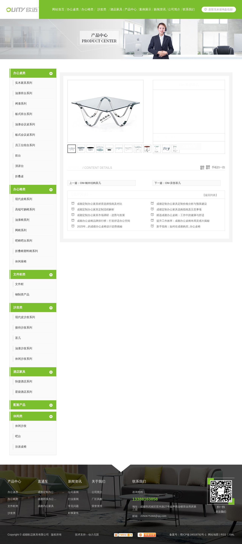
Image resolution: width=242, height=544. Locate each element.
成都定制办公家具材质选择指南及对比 (99, 203)
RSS (224, 534)
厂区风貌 (97, 499)
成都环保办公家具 (48, 499)
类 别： (163, 137)
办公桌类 (73, 9)
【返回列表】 (210, 195)
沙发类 (101, 9)
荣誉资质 (97, 506)
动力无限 (93, 534)
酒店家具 (116, 9)
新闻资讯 (160, 9)
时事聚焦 (73, 513)
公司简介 (174, 9)
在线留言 (189, 146)
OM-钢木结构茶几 (90, 182)
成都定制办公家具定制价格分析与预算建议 (182, 203)
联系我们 (189, 9)
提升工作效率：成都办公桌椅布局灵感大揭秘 (183, 220)
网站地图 (213, 534)
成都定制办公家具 (48, 492)
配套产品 (19, 404)
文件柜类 (19, 274)
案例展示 (145, 9)
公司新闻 (73, 492)
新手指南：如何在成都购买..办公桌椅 (178, 226)
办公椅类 (87, 9)
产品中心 (131, 9)
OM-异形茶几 (173, 182)
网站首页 (58, 9)
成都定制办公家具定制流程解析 (95, 209)
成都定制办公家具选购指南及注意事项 (179, 209)
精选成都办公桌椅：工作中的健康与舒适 (180, 215)
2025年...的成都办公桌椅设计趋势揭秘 (99, 226)
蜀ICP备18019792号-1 (193, 534)
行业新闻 (73, 499)
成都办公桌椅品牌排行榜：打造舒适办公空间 (103, 220)
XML (231, 534)
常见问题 (73, 506)
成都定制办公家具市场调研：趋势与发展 (101, 215)
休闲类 (17, 416)
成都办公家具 (46, 506)
